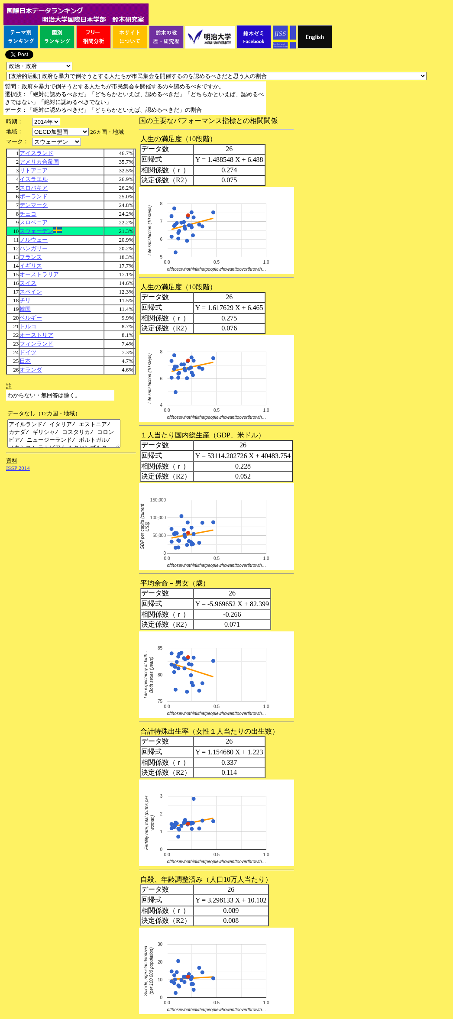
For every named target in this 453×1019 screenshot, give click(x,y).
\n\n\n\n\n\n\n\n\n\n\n (60, 132)
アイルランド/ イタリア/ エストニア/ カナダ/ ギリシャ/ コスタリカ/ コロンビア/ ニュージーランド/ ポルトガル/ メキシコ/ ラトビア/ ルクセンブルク (70, 436)
